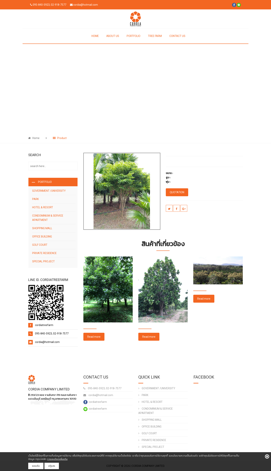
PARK (35, 199)
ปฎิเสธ (51, 466)
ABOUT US (112, 35)
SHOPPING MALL (42, 228)
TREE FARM (155, 35)
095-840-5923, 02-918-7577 (102, 388)
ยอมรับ (36, 466)
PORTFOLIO (133, 35)
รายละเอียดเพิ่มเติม (57, 459)
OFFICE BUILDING (42, 236)
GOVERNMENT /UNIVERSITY (49, 190)
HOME (95, 35)
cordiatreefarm (95, 402)
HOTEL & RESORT (42, 207)
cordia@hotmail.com (98, 395)
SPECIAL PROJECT (43, 261)
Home (34, 138)
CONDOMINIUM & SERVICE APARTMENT (47, 217)
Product (60, 138)
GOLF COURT (39, 244)
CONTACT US (177, 35)
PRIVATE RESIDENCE (44, 253)
